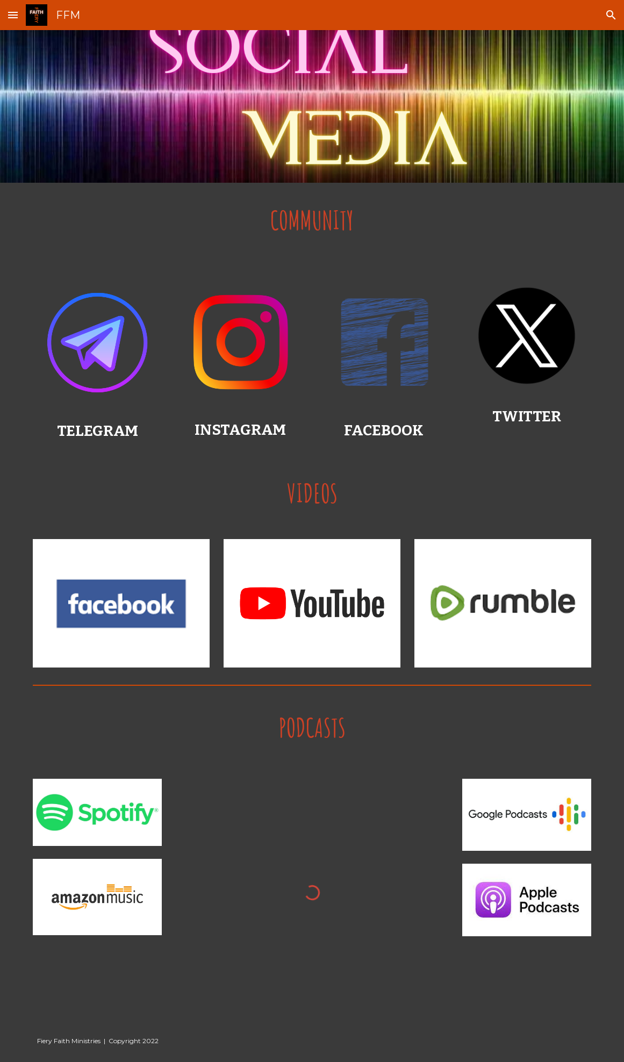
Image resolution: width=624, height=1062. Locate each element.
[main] (312, 221)
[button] (13, 15)
